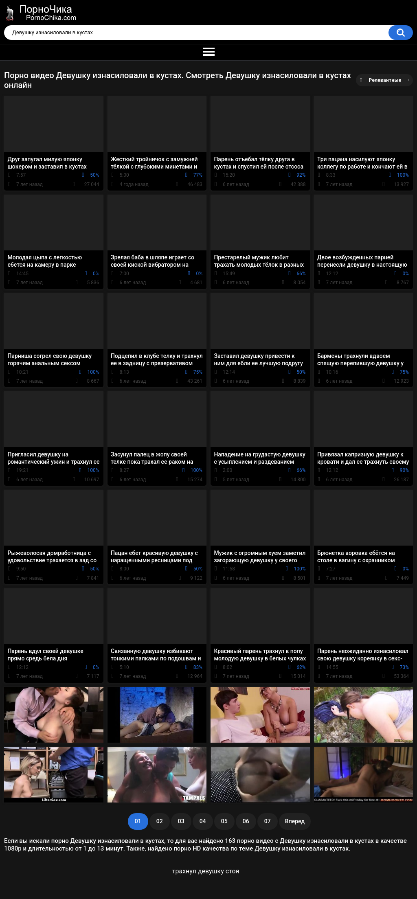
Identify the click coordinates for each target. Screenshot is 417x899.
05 (224, 821)
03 (181, 821)
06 (246, 821)
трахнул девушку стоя (205, 871)
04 (203, 821)
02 (159, 821)
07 (267, 821)
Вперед (295, 821)
